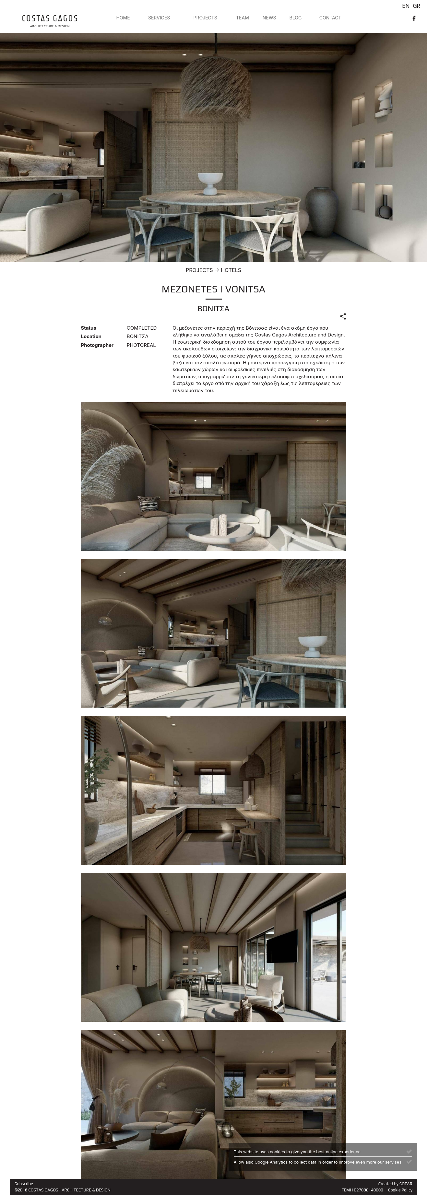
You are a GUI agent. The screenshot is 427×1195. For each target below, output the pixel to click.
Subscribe (24, 1183)
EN (405, 5)
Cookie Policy (400, 1190)
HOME (123, 17)
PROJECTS (205, 17)
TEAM (242, 17)
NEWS (269, 17)
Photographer (97, 345)
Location (91, 336)
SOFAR (405, 1183)
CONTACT (330, 17)
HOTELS (231, 270)
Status (88, 328)
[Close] (409, 1151)
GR (417, 5)
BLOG (296, 17)
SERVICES (159, 17)
